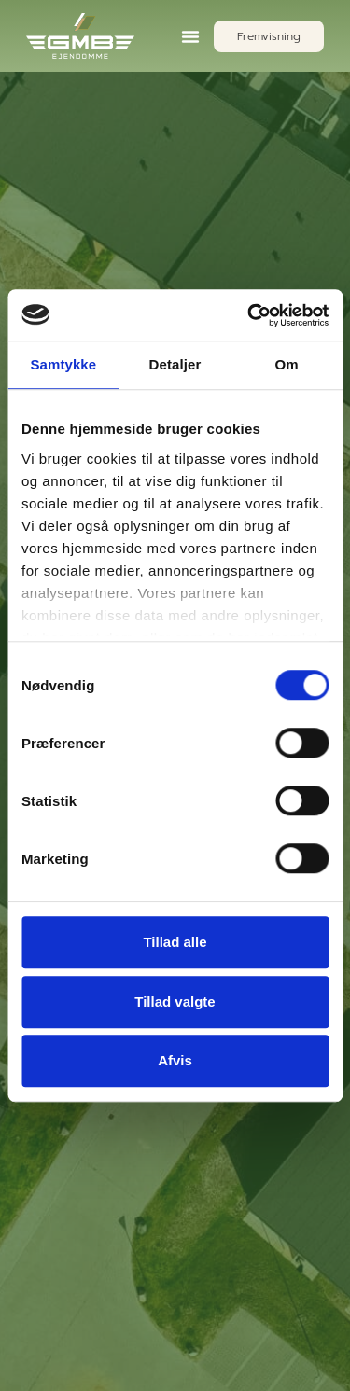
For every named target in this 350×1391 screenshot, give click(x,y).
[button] (190, 36)
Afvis (175, 1060)
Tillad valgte (174, 1001)
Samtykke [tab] (63, 364)
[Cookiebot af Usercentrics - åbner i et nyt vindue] (249, 315)
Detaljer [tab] (175, 364)
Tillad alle (174, 942)
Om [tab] (287, 364)
